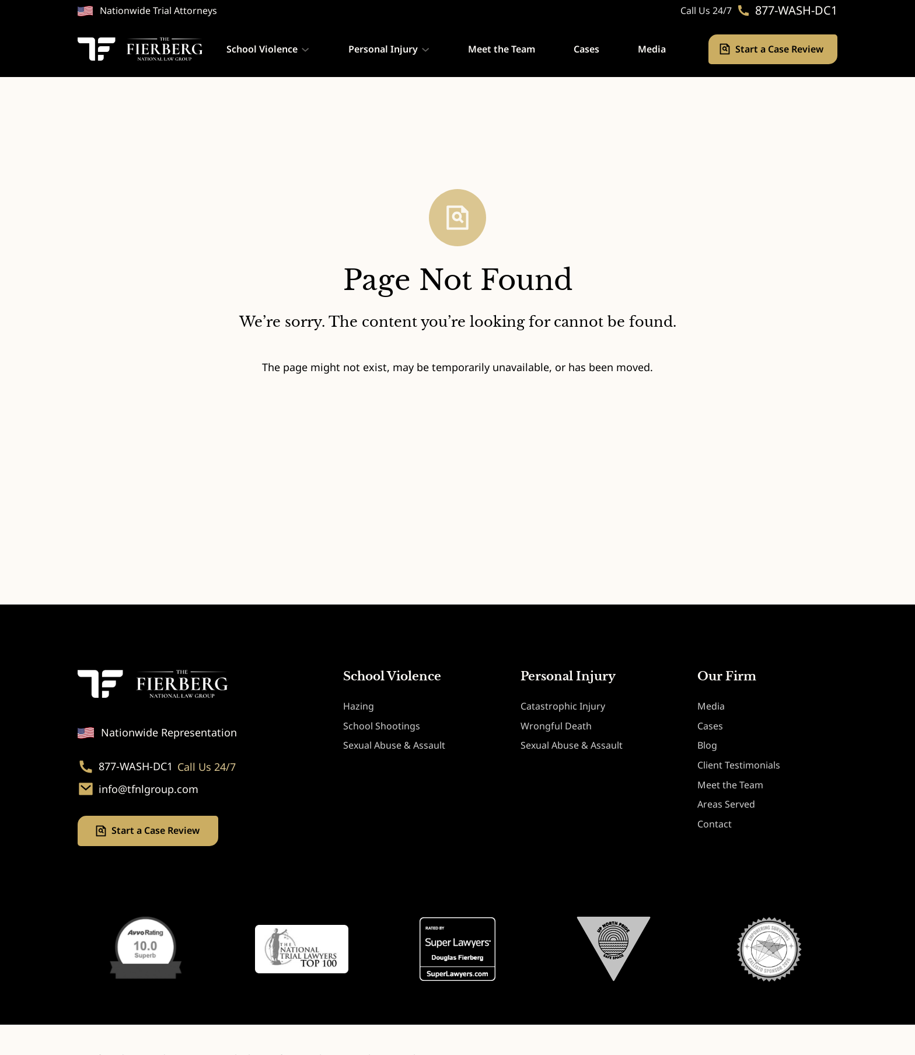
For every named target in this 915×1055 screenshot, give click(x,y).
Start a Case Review (780, 49)
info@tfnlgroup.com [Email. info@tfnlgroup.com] (148, 789)
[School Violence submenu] (305, 49)
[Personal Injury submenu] (425, 49)
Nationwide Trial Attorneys (158, 10)
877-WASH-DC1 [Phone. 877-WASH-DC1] (796, 11)
